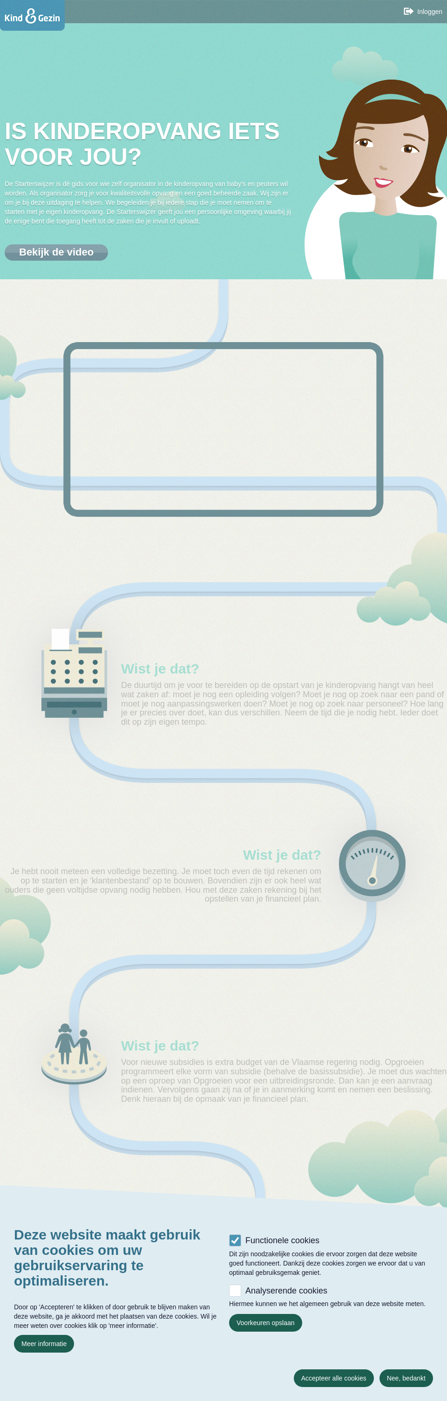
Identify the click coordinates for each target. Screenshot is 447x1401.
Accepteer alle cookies (333, 1378)
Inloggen (429, 11)
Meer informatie (44, 1343)
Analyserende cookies (286, 1290)
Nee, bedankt (406, 1378)
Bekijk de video (56, 252)
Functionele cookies (282, 1240)
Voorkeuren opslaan (266, 1323)
